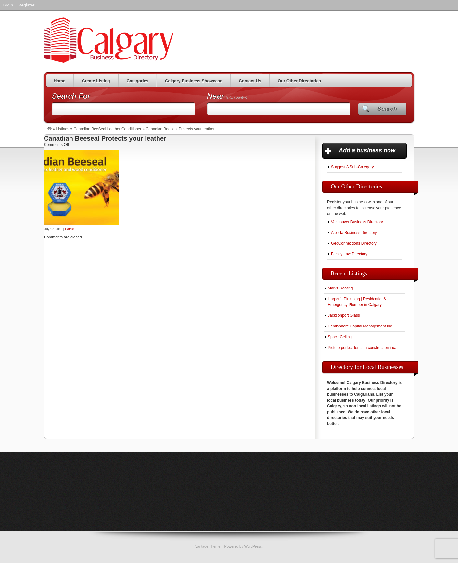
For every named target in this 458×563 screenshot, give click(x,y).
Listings (62, 129)
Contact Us (250, 80)
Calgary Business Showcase (193, 80)
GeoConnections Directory (354, 243)
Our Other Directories (299, 80)
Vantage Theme (207, 546)
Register (26, 5)
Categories (137, 80)
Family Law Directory (349, 254)
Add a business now (367, 150)
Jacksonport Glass (344, 315)
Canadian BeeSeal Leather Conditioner (107, 129)
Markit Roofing (340, 288)
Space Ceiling (340, 337)
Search (387, 109)
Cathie (69, 229)
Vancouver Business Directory (357, 222)
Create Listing (96, 80)
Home (59, 80)
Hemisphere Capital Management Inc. (360, 326)
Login (8, 5)
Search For (71, 96)
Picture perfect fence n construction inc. (362, 347)
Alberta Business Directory (354, 232)
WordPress (253, 546)
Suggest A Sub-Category (352, 167)
